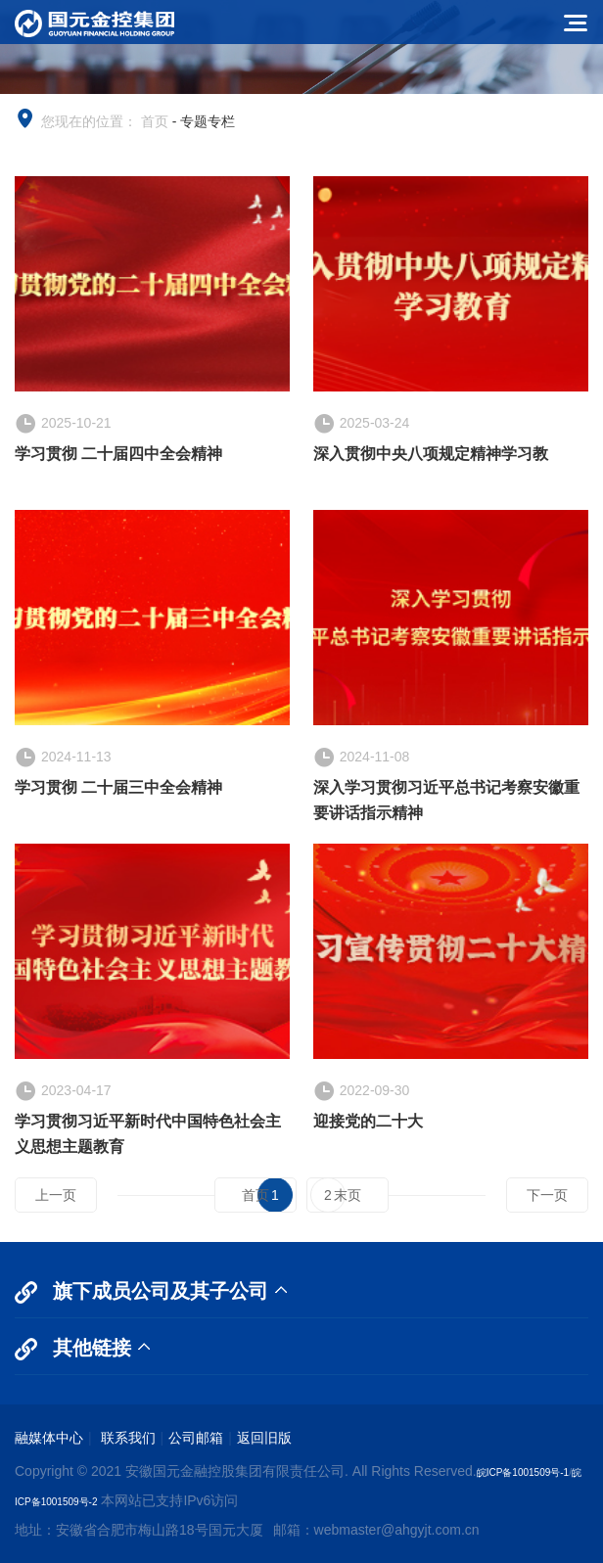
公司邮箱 (195, 1438)
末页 (347, 1195)
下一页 (547, 1195)
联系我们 (126, 1438)
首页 (154, 121)
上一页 (55, 1195)
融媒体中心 (49, 1438)
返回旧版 (264, 1438)
